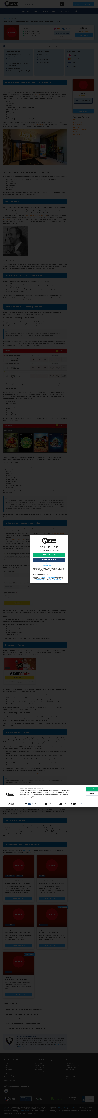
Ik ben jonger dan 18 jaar (49, 563)
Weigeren (85, 1104)
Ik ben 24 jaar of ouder (49, 554)
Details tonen (82, 1115)
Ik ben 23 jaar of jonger (49, 559)
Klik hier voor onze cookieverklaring (39, 579)
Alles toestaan (85, 1100)
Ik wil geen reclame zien (49, 565)
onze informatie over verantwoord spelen (47, 577)
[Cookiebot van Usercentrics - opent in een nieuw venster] (9, 1115)
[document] (49, 559)
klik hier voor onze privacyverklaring (54, 579)
